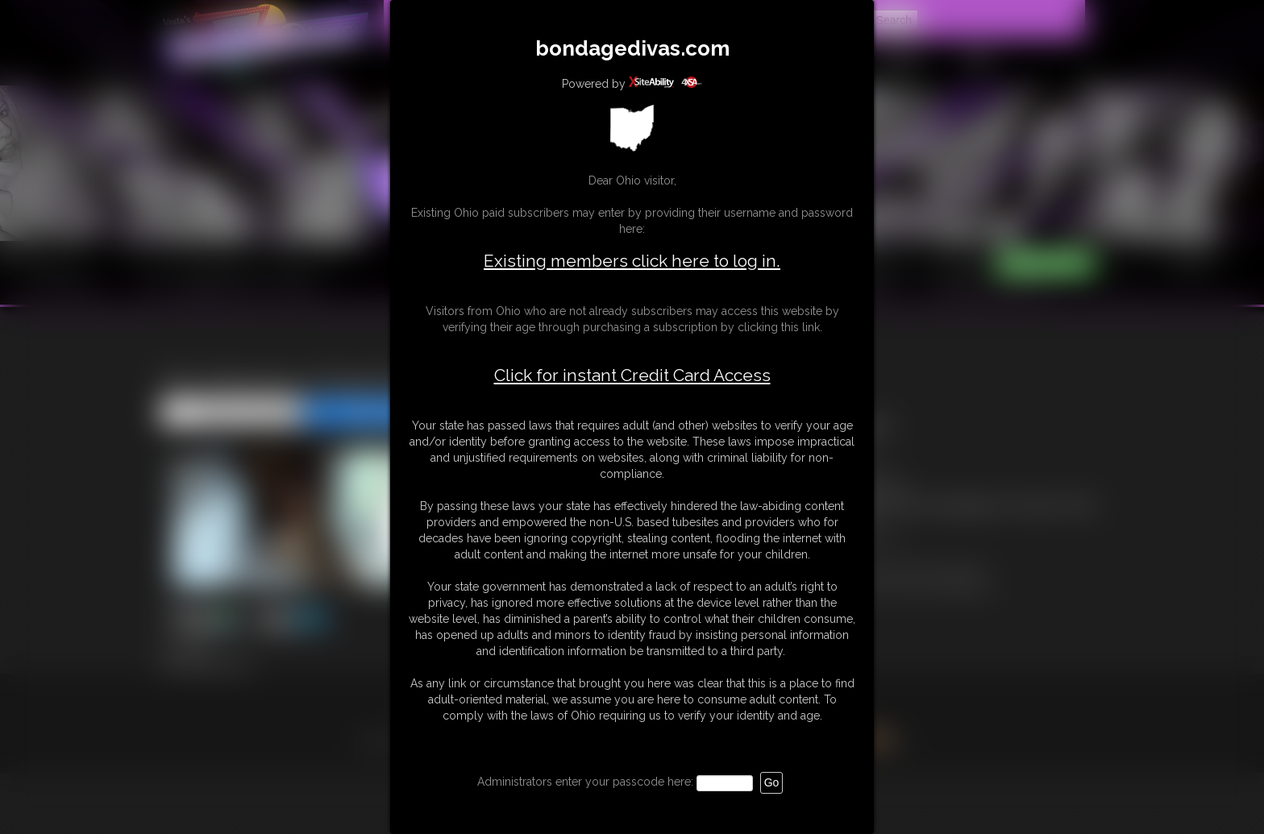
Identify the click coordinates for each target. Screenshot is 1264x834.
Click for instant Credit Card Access (632, 375)
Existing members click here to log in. (632, 261)
